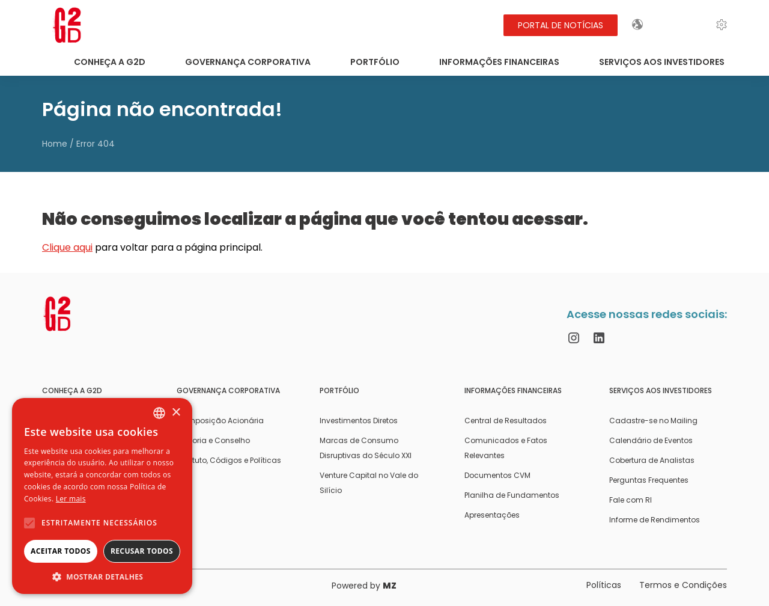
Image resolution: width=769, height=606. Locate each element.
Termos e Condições (683, 585)
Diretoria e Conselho (213, 440)
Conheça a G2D (109, 62)
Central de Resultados (505, 420)
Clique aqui (67, 247)
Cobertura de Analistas (652, 460)
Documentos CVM (497, 475)
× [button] (175, 412)
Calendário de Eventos (651, 440)
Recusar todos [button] (142, 551)
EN (669, 25)
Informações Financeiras (499, 62)
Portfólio (375, 62)
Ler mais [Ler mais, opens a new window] (71, 499)
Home (54, 144)
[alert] (102, 496)
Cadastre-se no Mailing (653, 420)
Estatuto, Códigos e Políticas (229, 460)
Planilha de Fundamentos (511, 495)
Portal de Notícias (560, 25)
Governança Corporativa (248, 62)
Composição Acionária (220, 420)
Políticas (603, 585)
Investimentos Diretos (359, 420)
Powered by (364, 585)
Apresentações (492, 515)
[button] (102, 576)
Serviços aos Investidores (662, 62)
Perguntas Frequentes (648, 480)
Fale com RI (630, 500)
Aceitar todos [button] (61, 551)
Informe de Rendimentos (654, 520)
